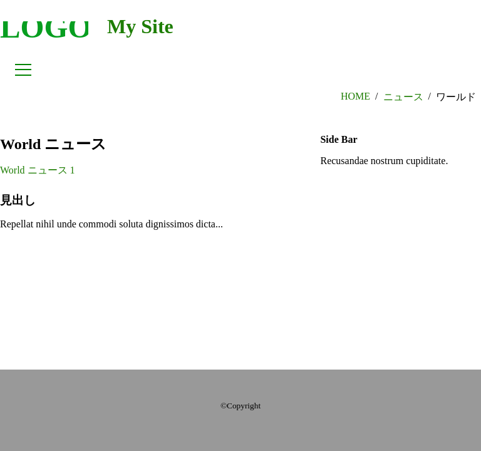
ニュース (403, 96)
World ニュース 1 (37, 170)
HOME (355, 96)
